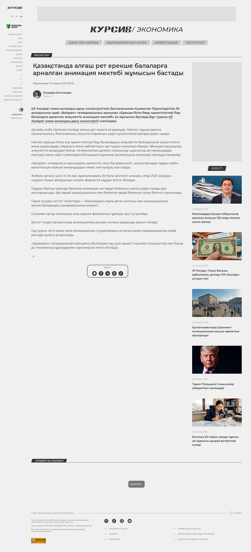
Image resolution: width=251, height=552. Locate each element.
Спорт (19, 70)
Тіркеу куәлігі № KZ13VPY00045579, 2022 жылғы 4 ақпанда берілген (61, 526)
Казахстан (17, 114)
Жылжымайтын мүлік (126, 42)
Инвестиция (166, 42)
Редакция (17, 88)
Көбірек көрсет (136, 484)
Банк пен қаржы (83, 42)
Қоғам (19, 54)
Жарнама (17, 92)
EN (16, 17)
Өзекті (217, 168)
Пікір (20, 42)
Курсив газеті (15, 46)
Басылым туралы (118, 529)
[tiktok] (114, 521)
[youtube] (130, 521)
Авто (20, 38)
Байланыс (114, 539)
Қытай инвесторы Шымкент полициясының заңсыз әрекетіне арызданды (215, 331)
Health (19, 66)
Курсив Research (13, 50)
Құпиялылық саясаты (189, 529)
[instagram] (106, 521)
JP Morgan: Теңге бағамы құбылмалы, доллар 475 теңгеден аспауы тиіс (215, 274)
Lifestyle (17, 58)
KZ (21, 17)
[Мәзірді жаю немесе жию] (21, 79)
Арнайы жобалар (13, 96)
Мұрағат (113, 534)
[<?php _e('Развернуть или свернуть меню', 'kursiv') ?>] (21, 110)
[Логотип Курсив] (14, 8)
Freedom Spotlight (12, 100)
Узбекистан (16, 118)
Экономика (16, 62)
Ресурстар (195, 42)
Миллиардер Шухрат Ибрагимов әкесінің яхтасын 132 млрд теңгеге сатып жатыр (216, 217)
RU (12, 17)
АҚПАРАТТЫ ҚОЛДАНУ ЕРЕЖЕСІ (193, 539)
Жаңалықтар (15, 34)
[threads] (122, 521)
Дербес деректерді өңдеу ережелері (196, 534)
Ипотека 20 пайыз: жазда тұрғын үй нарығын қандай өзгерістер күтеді (215, 440)
